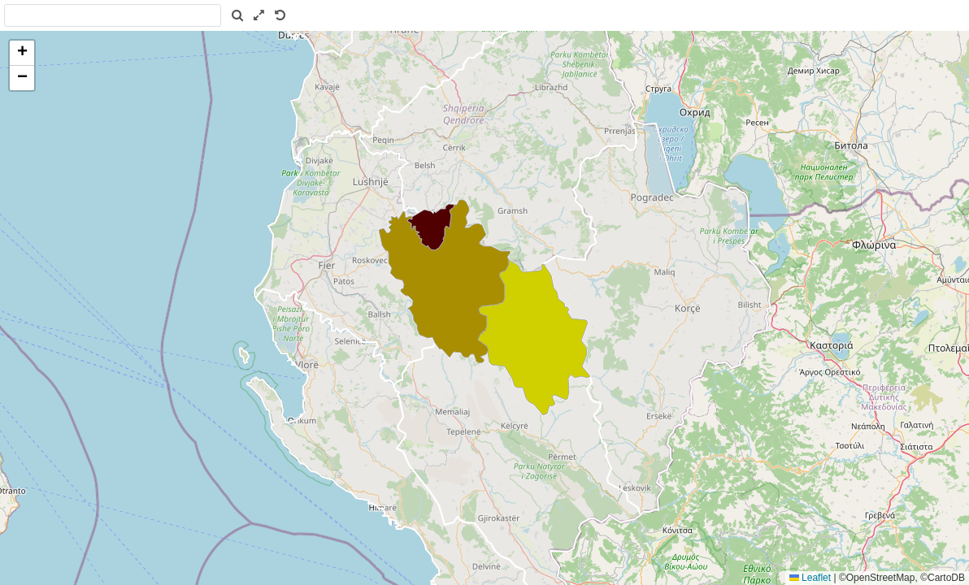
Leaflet (810, 577)
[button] (22, 53)
